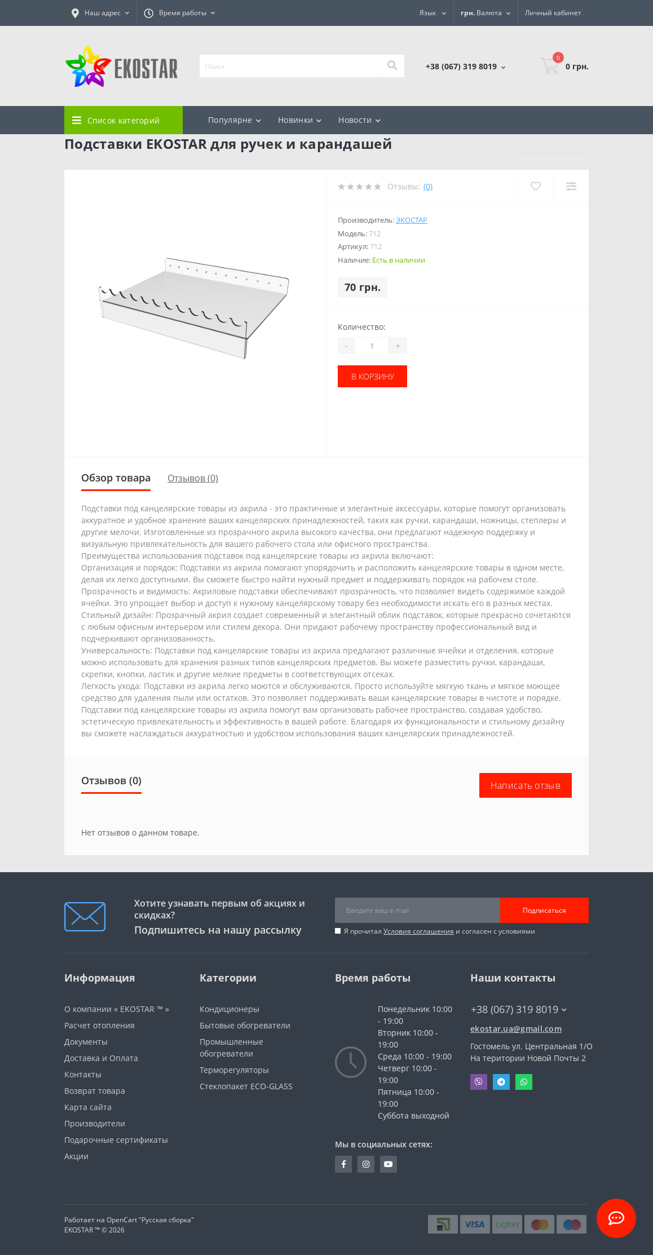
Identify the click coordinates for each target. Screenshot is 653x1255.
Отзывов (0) (192, 478)
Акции (76, 1156)
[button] (100, 13)
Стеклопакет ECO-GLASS (246, 1086)
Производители (94, 1123)
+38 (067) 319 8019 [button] (519, 1009)
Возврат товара (94, 1090)
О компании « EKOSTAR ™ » (116, 1009)
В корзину (372, 376)
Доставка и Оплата (101, 1058)
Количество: (362, 326)
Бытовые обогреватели (245, 1025)
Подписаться (544, 910)
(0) (428, 186)
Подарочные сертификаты (116, 1139)
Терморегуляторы (234, 1069)
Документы (86, 1041)
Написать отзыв (526, 785)
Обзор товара (116, 477)
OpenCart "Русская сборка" (150, 1220)
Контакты (83, 1074)
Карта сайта (88, 1107)
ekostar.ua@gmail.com (516, 1028)
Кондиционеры (229, 1009)
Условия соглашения (418, 931)
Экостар (411, 220)
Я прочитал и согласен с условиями (439, 931)
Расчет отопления (99, 1025)
